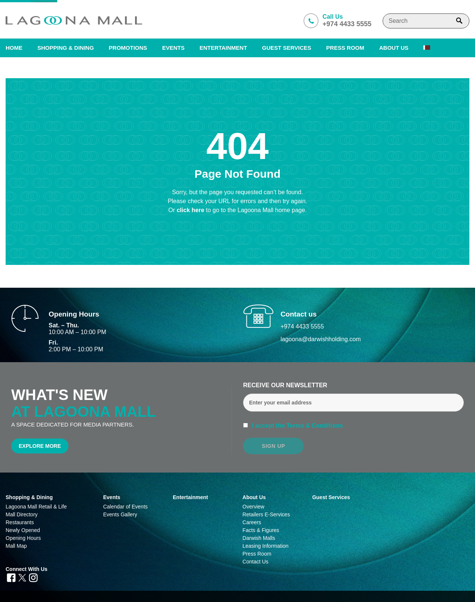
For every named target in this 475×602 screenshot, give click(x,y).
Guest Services (286, 48)
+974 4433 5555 (302, 326)
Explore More (40, 446)
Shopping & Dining (29, 497)
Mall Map (16, 546)
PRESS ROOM (345, 48)
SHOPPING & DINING (65, 48)
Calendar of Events (125, 507)
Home (14, 48)
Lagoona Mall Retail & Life (36, 507)
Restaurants (20, 522)
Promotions (128, 48)
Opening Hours (23, 538)
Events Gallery (120, 514)
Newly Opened (23, 530)
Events (173, 48)
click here (191, 210)
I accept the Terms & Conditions (296, 425)
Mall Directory (22, 514)
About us (393, 48)
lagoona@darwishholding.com (321, 339)
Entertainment (223, 48)
